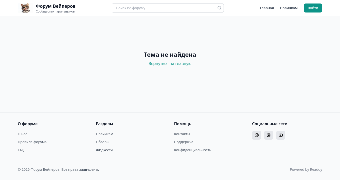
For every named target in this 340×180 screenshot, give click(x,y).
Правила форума (32, 142)
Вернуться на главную (170, 63)
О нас (22, 134)
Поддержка (183, 142)
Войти (313, 8)
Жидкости (104, 150)
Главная (267, 8)
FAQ (21, 150)
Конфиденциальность (192, 150)
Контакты (182, 134)
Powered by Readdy (306, 169)
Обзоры (102, 142)
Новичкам (289, 8)
